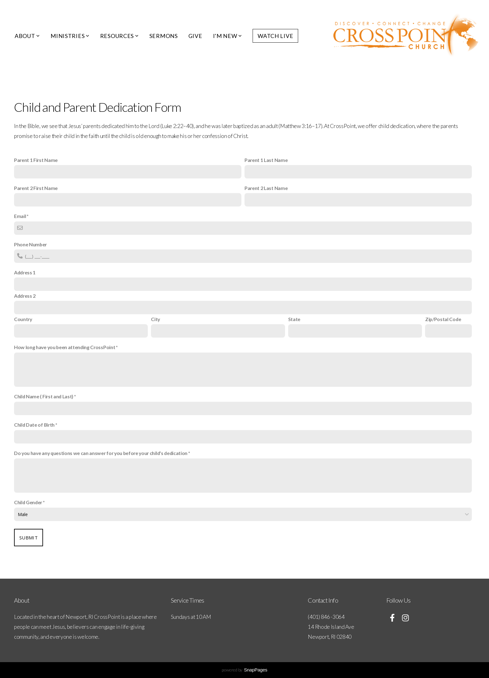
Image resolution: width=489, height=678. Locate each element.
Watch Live (275, 35)
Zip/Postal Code (443, 319)
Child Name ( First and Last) (43, 396)
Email (20, 216)
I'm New (227, 35)
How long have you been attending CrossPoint (64, 347)
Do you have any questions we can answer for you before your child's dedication (100, 453)
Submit (28, 537)
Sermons (163, 35)
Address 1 (25, 272)
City (155, 319)
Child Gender (28, 502)
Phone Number (30, 244)
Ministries (70, 35)
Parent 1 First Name (36, 160)
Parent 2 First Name (36, 188)
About (27, 35)
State (294, 319)
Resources (119, 35)
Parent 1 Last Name (266, 160)
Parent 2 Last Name (266, 188)
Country (23, 319)
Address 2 (25, 296)
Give (195, 35)
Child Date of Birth (34, 425)
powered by (244, 669)
